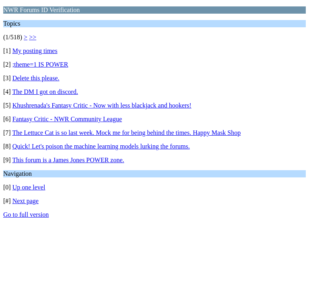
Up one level (28, 187)
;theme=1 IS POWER (40, 64)
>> (32, 37)
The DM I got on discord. (45, 91)
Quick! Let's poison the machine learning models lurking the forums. (101, 146)
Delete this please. (36, 78)
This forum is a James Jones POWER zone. (68, 160)
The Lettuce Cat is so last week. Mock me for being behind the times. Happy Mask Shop (126, 132)
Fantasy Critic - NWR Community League (67, 119)
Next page (25, 200)
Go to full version (26, 214)
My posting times (35, 50)
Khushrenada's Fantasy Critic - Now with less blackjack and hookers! (102, 105)
